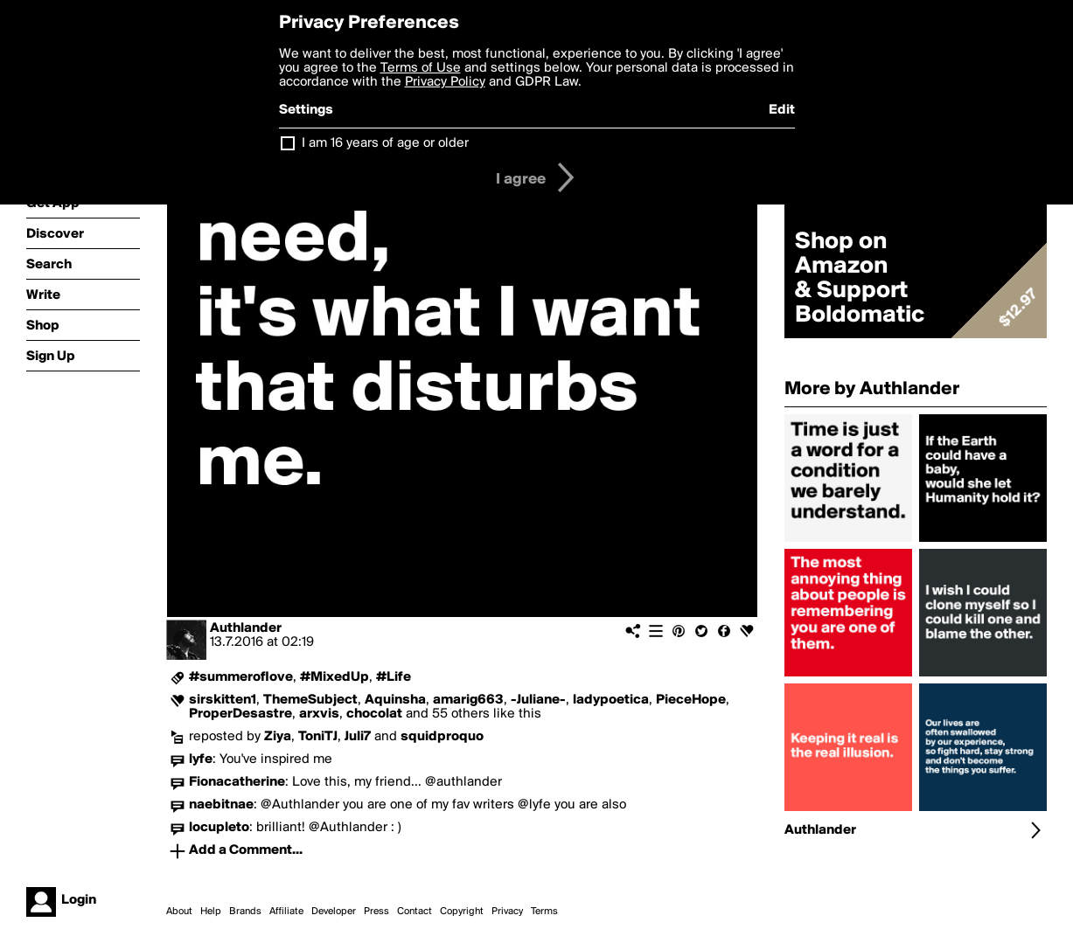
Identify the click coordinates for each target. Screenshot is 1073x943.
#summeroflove (241, 677)
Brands (245, 911)
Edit (782, 110)
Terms (544, 911)
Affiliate (286, 911)
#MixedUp (334, 677)
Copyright (462, 911)
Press (376, 911)
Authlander (246, 628)
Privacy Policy (445, 82)
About (179, 911)
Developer (333, 911)
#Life (393, 677)
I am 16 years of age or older (385, 143)
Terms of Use (420, 68)
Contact (414, 911)
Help (210, 911)
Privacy (507, 911)
